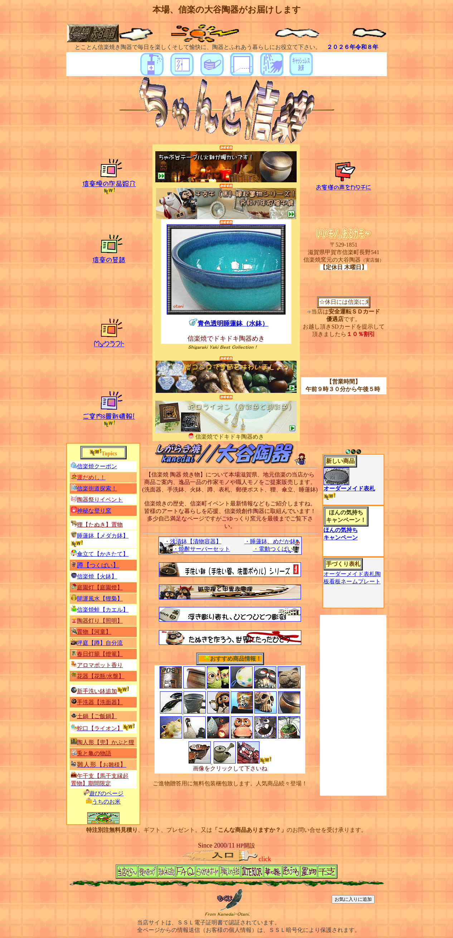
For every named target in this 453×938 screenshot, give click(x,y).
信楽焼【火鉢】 (97, 576)
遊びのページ (106, 793)
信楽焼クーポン (97, 466)
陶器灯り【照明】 (100, 621)
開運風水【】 (100, 599)
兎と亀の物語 (94, 753)
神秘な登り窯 (94, 511)
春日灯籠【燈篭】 (100, 654)
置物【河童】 (94, 632)
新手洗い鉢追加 (97, 691)
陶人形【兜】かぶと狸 (105, 742)
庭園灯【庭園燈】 (100, 587)
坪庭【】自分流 (100, 643)
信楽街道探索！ (97, 488)
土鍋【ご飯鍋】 (97, 716)
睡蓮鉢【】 (102, 536)
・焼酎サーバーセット (201, 549)
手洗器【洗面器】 (100, 702)
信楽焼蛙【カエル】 (102, 610)
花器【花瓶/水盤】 (100, 676)
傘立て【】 (102, 554)
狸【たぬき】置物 (100, 525)
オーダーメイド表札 (349, 488)
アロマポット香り (100, 665)
